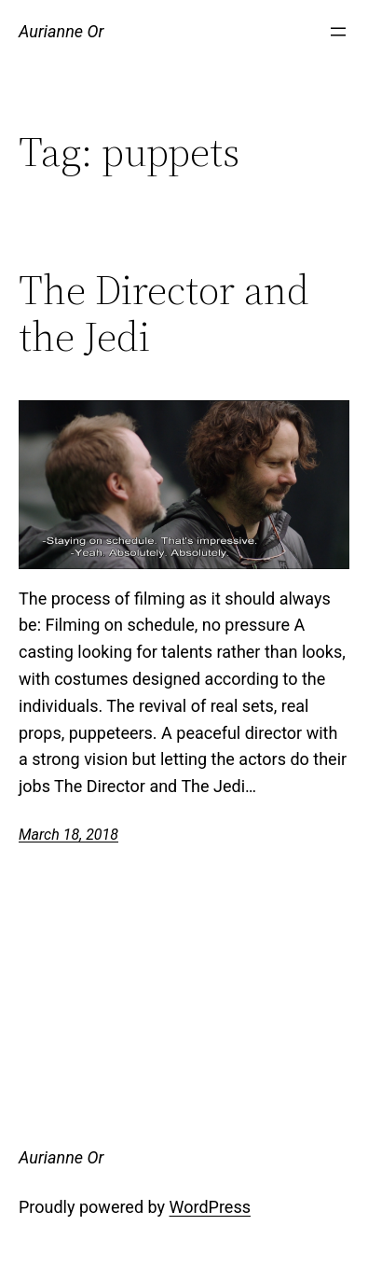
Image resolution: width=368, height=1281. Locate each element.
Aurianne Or (61, 31)
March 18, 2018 (68, 834)
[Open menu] (338, 32)
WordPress (210, 1207)
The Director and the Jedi (164, 314)
